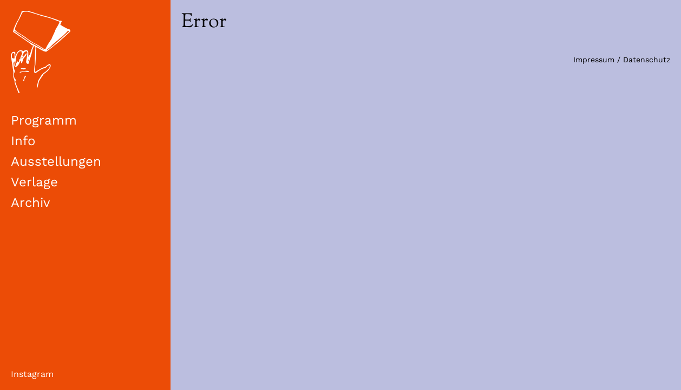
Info (23, 140)
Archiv (30, 202)
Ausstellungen (56, 161)
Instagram (32, 374)
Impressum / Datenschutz (621, 59)
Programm (44, 120)
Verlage (34, 182)
